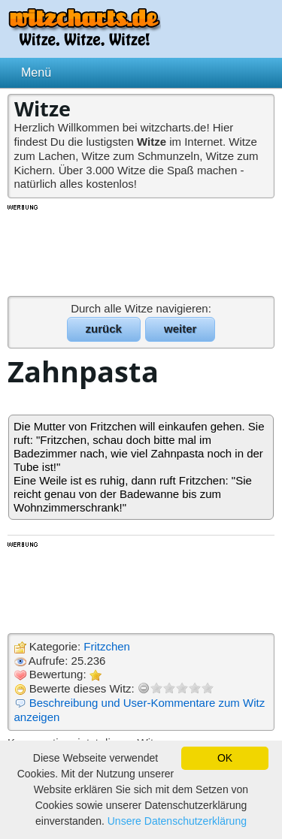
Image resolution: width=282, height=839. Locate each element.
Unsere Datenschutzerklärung (177, 821)
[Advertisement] (141, 249)
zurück (104, 328)
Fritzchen (106, 646)
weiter (180, 328)
